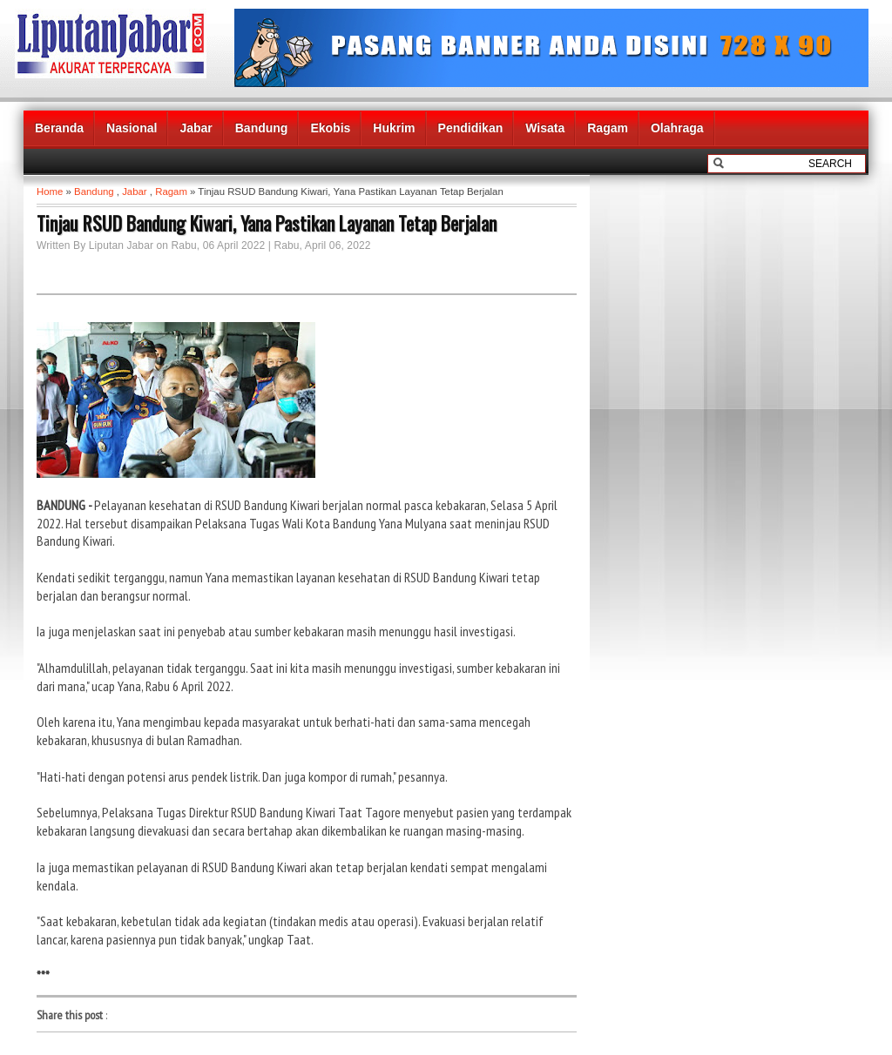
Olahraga (677, 128)
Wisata (544, 128)
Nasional (131, 128)
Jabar (195, 128)
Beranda (59, 128)
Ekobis (330, 128)
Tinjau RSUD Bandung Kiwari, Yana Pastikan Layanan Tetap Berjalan (267, 223)
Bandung (261, 128)
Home (50, 191)
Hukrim (394, 128)
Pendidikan (470, 128)
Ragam (607, 128)
